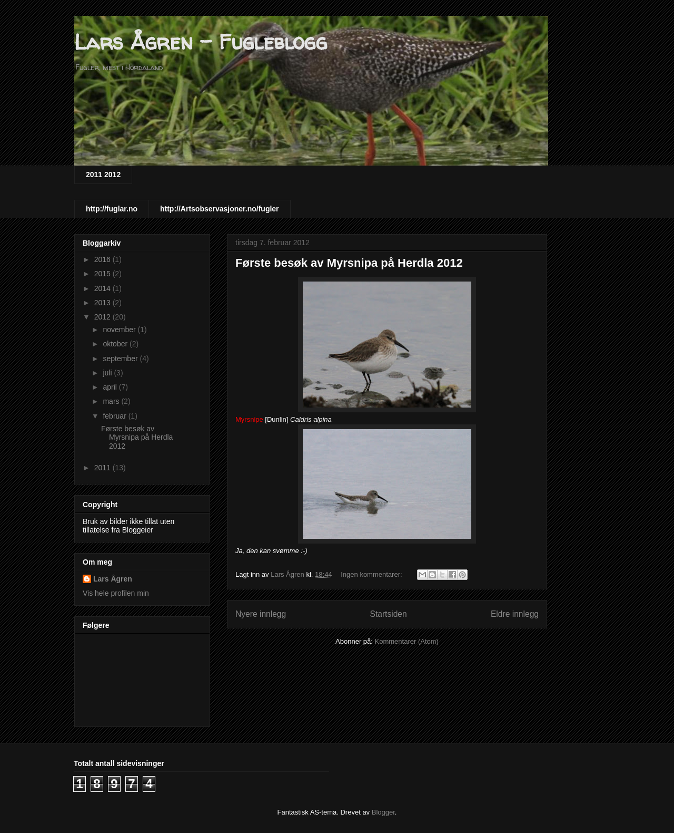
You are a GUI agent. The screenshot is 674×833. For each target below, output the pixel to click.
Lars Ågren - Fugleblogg (200, 41)
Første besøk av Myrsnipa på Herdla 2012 (349, 262)
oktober (116, 344)
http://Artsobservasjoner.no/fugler (219, 209)
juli (108, 373)
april (110, 387)
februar (115, 416)
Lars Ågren (112, 579)
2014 (103, 288)
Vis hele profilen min (116, 593)
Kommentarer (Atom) (407, 641)
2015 (103, 273)
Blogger (383, 812)
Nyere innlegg (260, 613)
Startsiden (388, 613)
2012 (103, 317)
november (120, 329)
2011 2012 (103, 174)
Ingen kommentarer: (372, 574)
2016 (103, 259)
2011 (103, 467)
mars (112, 401)
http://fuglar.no (111, 209)
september (121, 358)
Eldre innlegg (515, 613)
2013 (103, 302)
